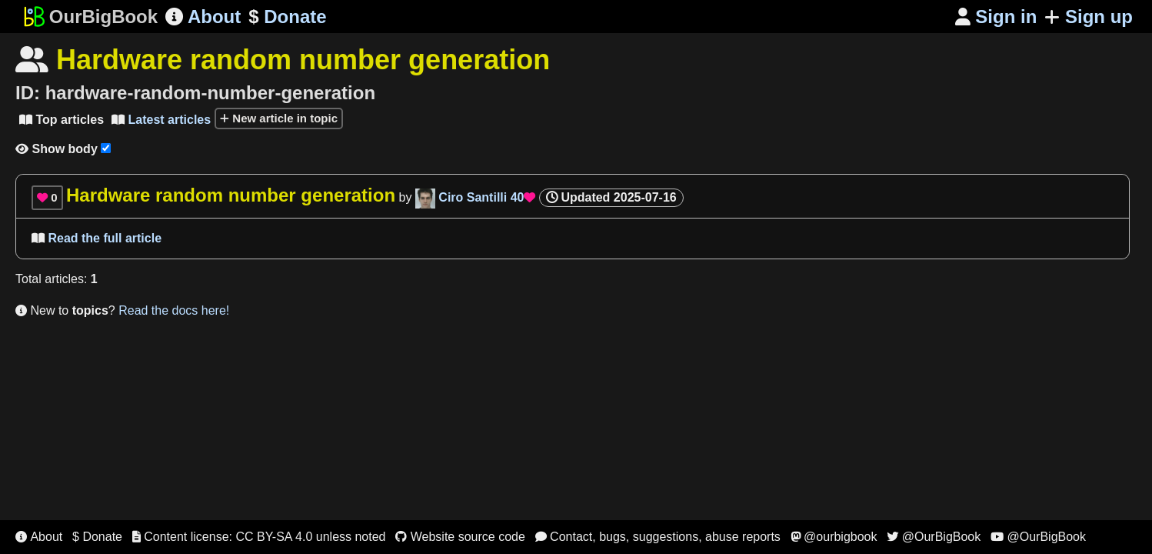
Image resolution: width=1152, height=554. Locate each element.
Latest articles (161, 119)
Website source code (460, 536)
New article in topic (279, 118)
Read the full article (96, 238)
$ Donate (97, 536)
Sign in (996, 16)
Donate (287, 17)
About (203, 16)
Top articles (61, 119)
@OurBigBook (934, 536)
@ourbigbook (834, 536)
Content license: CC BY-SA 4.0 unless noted (259, 536)
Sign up (1088, 16)
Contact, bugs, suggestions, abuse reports (658, 536)
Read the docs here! (173, 310)
